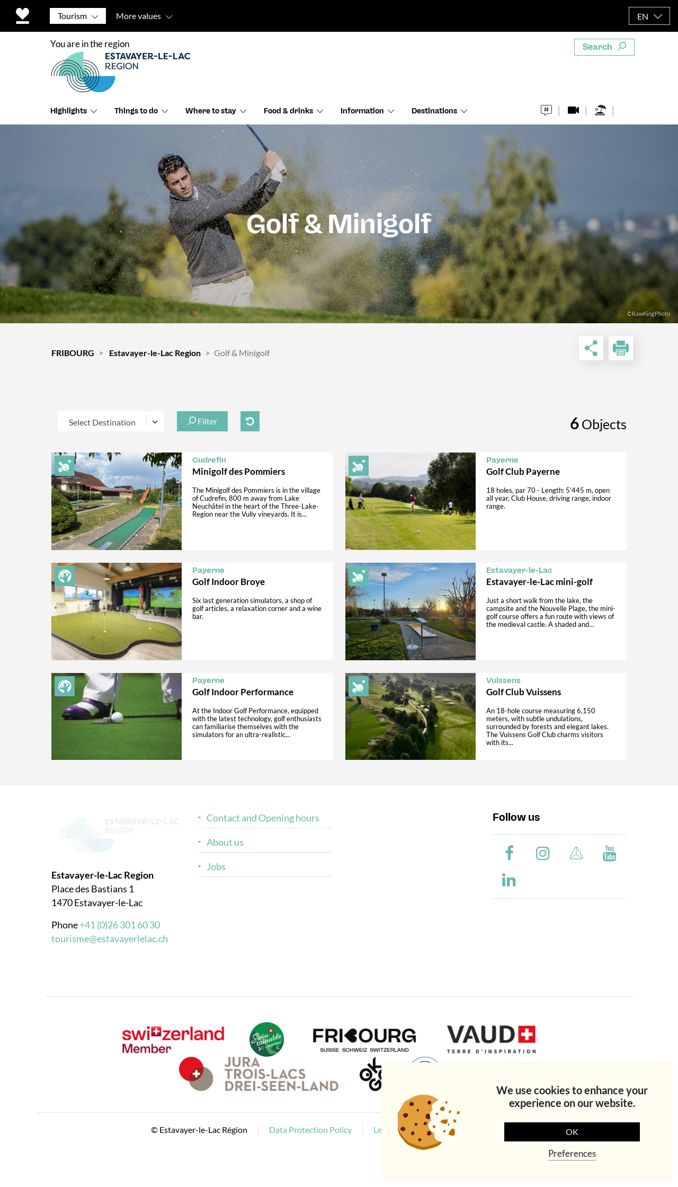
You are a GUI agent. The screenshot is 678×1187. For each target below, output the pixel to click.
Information (362, 111)
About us (225, 842)
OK (572, 1132)
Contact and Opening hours (263, 817)
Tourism (72, 16)
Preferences (572, 1153)
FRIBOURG (72, 353)
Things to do (136, 111)
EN (642, 16)
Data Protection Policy (310, 1129)
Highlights (68, 111)
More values (138, 16)
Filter (202, 421)
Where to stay (210, 111)
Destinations (434, 111)
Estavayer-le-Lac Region (155, 353)
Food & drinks (288, 111)
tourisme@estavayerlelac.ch (109, 938)
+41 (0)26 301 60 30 (119, 925)
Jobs (216, 866)
